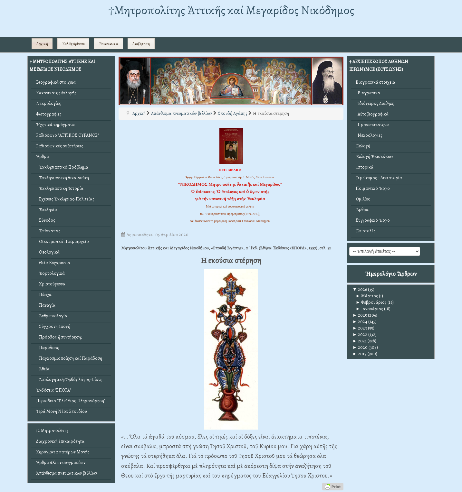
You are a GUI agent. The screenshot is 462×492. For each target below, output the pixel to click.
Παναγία (45, 305)
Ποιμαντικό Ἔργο (373, 188)
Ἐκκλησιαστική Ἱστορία (59, 188)
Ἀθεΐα (43, 369)
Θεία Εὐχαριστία (53, 263)
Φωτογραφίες (49, 114)
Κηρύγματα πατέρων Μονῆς (62, 452)
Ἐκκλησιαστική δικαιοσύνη (62, 178)
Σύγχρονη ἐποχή (53, 326)
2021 (359, 341)
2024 (359, 322)
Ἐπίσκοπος (48, 231)
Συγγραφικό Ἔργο (373, 220)
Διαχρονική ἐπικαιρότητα (60, 441)
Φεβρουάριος (371, 302)
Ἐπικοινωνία (108, 43)
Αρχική (42, 43)
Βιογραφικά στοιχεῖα (56, 82)
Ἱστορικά (364, 167)
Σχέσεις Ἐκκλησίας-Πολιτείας (65, 199)
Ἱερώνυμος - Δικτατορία (379, 178)
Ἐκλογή (363, 146)
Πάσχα (44, 295)
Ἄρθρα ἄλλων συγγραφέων (60, 463)
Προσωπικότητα (372, 125)
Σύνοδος (45, 220)
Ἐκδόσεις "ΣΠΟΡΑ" (53, 390)
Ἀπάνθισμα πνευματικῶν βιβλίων (66, 473)
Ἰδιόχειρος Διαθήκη (375, 103)
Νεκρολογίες (48, 103)
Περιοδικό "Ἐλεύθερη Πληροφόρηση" (70, 401)
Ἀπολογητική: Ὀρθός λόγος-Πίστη (69, 379)
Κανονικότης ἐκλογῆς (56, 93)
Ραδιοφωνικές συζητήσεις (59, 146)
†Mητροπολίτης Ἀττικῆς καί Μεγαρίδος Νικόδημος (231, 10)
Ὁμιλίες (363, 199)
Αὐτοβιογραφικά (372, 114)
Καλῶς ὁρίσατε (73, 43)
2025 (359, 315)
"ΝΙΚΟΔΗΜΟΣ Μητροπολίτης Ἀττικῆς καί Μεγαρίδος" (230, 184)
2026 (359, 289)
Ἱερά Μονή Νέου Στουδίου (61, 411)
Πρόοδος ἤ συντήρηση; (59, 337)
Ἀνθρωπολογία (51, 316)
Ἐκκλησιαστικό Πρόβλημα (62, 167)
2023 (359, 328)
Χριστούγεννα (50, 284)
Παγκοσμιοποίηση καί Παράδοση (69, 358)
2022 (359, 334)
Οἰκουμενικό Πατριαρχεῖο (62, 241)
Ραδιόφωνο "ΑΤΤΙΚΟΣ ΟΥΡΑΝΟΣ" (67, 135)
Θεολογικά (48, 252)
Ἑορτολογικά (50, 273)
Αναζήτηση (141, 43)
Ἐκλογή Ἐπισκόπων (374, 156)
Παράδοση (47, 348)
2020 (360, 347)
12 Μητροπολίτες (52, 431)
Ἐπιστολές (365, 231)
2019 (359, 354)
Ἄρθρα (42, 156)
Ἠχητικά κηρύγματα (55, 125)
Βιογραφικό (368, 93)
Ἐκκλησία (46, 210)
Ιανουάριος (369, 309)
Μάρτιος (367, 296)
